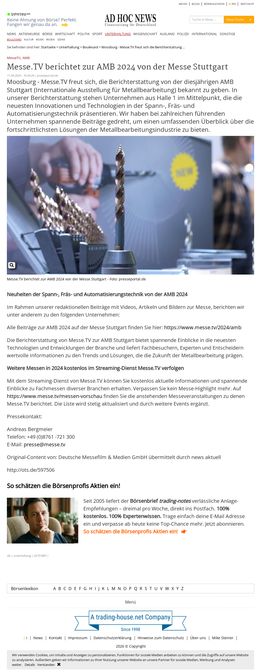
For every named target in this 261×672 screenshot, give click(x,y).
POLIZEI (183, 34)
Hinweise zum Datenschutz (161, 637)
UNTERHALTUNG (118, 34)
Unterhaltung (69, 47)
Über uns (198, 637)
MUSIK (40, 39)
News (38, 637)
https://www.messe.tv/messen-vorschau (54, 396)
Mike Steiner (222, 637)
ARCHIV (183, 4)
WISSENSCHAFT (145, 34)
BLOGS (196, 4)
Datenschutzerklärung (113, 637)
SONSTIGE (227, 34)
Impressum (77, 637)
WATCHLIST (247, 4)
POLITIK (83, 34)
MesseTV (13, 58)
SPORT (97, 34)
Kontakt (55, 637)
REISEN (50, 39)
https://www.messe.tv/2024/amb (202, 327)
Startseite (48, 47)
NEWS (11, 34)
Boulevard (90, 47)
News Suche (235, 19)
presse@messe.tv (44, 444)
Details (30, 664)
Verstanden (46, 664)
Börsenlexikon (24, 588)
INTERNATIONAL (204, 34)
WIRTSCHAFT (65, 34)
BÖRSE (47, 34)
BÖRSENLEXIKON (214, 4)
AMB (26, 58)
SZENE (61, 39)
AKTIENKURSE (29, 34)
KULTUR (28, 39)
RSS (232, 4)
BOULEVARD (14, 39)
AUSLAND (167, 34)
